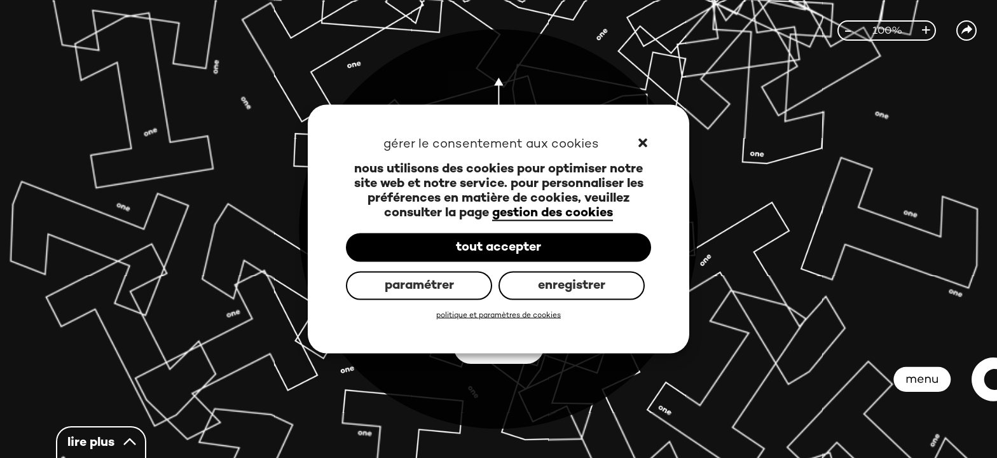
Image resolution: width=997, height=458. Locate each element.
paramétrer (419, 285)
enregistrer (571, 285)
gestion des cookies (552, 213)
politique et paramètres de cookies (498, 316)
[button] (643, 144)
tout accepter (498, 247)
